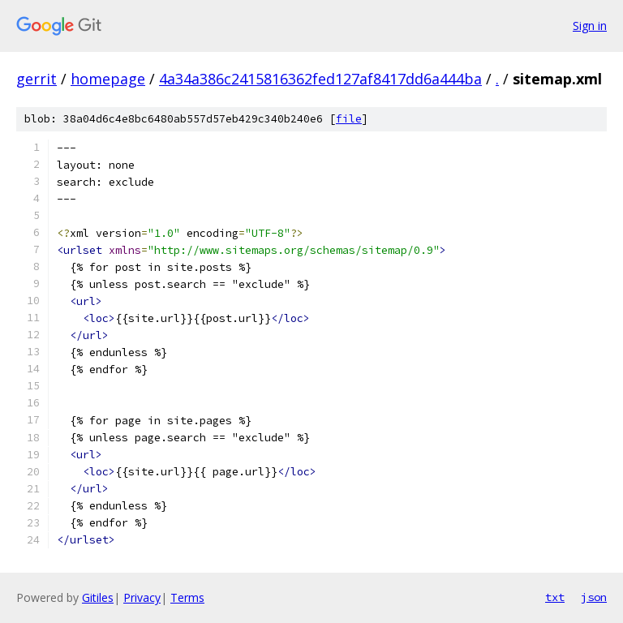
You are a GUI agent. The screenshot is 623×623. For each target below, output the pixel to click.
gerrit (36, 78)
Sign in (590, 25)
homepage (108, 78)
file (349, 119)
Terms (187, 597)
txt (555, 597)
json (594, 597)
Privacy (142, 597)
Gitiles (98, 597)
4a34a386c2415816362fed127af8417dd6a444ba (320, 78)
